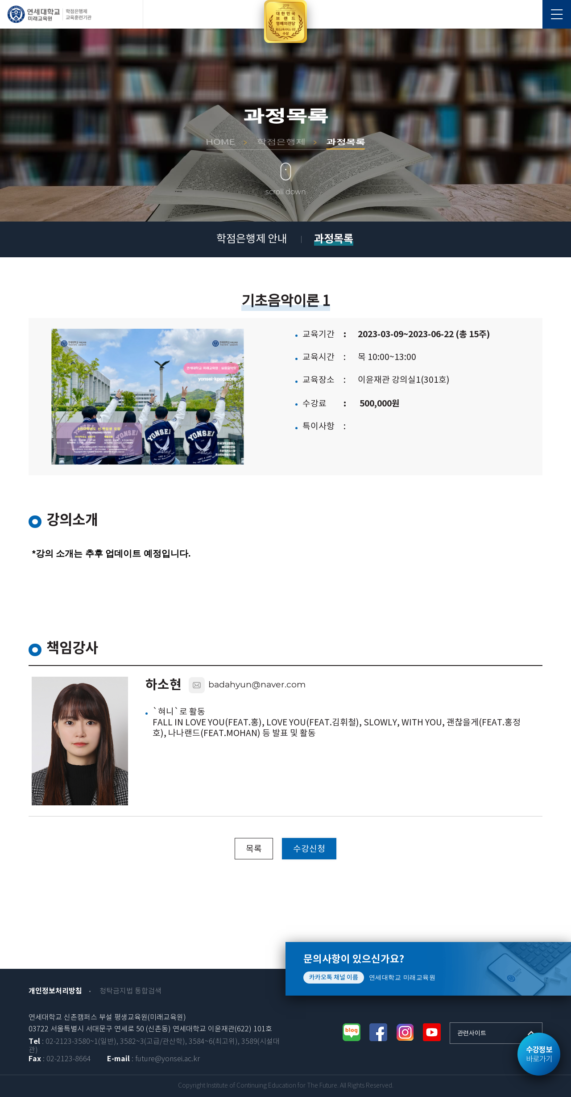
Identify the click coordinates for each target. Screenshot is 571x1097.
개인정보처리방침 (55, 991)
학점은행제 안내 (251, 239)
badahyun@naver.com (257, 684)
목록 (254, 849)
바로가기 (539, 1054)
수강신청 (309, 849)
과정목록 (333, 239)
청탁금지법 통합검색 (130, 991)
